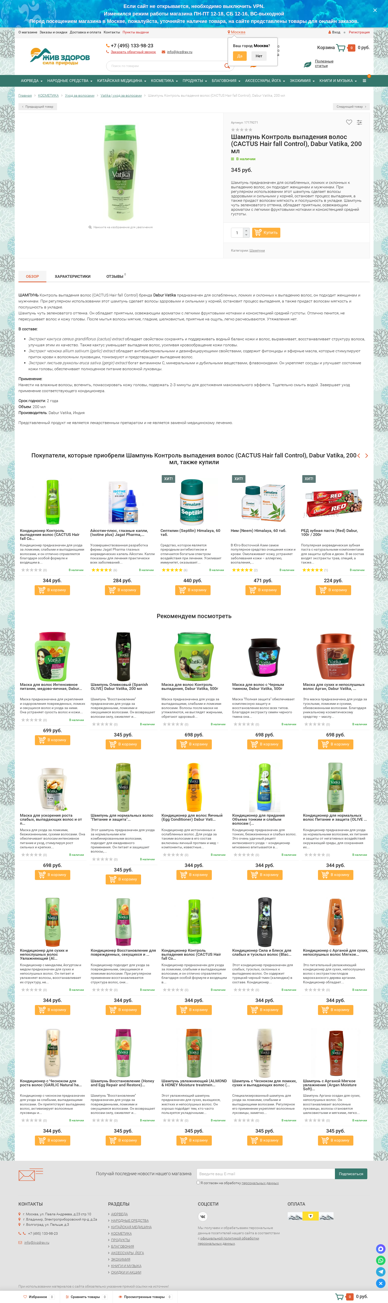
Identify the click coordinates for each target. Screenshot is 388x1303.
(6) (104, 570)
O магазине (27, 32)
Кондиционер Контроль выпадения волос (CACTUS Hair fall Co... (49, 534)
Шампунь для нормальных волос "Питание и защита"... (122, 817)
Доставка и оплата (85, 32)
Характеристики (72, 276)
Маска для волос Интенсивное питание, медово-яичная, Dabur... (51, 686)
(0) (34, 570)
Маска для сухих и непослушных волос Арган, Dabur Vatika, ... (334, 686)
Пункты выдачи (136, 32)
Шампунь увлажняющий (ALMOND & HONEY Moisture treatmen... (194, 1083)
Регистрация (359, 32)
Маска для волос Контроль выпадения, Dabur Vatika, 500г (189, 686)
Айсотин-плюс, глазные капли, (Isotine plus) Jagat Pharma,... (119, 532)
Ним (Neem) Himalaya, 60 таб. (258, 530)
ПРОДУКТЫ (193, 80)
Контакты (112, 32)
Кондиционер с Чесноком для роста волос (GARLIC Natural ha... (51, 1083)
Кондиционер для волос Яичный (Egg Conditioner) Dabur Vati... (192, 817)
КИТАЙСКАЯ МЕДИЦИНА (119, 80)
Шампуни (257, 250)
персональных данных (260, 1183)
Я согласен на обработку (238, 1183)
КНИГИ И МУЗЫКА (336, 80)
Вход (334, 32)
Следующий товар (351, 106)
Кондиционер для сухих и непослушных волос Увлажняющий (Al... (44, 954)
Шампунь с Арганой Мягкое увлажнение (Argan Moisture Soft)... (330, 1085)
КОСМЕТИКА (162, 80)
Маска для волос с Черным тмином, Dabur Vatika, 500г (258, 686)
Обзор (32, 276)
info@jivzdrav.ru (179, 52)
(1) (315, 570)
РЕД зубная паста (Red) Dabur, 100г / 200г (329, 532)
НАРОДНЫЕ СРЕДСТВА (67, 80)
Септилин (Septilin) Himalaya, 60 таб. (190, 532)
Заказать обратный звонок (133, 52)
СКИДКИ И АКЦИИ (126, 1272)
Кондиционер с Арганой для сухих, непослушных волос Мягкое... (335, 952)
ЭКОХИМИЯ (300, 80)
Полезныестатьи (324, 63)
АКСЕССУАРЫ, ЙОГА (263, 80)
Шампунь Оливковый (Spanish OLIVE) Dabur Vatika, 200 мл (119, 686)
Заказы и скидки (53, 32)
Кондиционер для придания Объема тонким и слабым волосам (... (258, 819)
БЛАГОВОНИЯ (224, 80)
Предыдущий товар (37, 106)
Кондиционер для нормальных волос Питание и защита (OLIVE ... (335, 817)
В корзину (56, 589)
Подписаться (351, 1173)
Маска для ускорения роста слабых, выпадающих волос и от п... (51, 819)
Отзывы (116, 276)
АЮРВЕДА (30, 80)
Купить (271, 232)
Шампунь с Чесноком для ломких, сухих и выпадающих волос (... (264, 1083)
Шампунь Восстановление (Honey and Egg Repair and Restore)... (122, 1083)
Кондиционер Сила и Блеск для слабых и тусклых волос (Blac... (261, 952)
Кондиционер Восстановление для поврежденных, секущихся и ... (123, 952)
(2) (245, 570)
